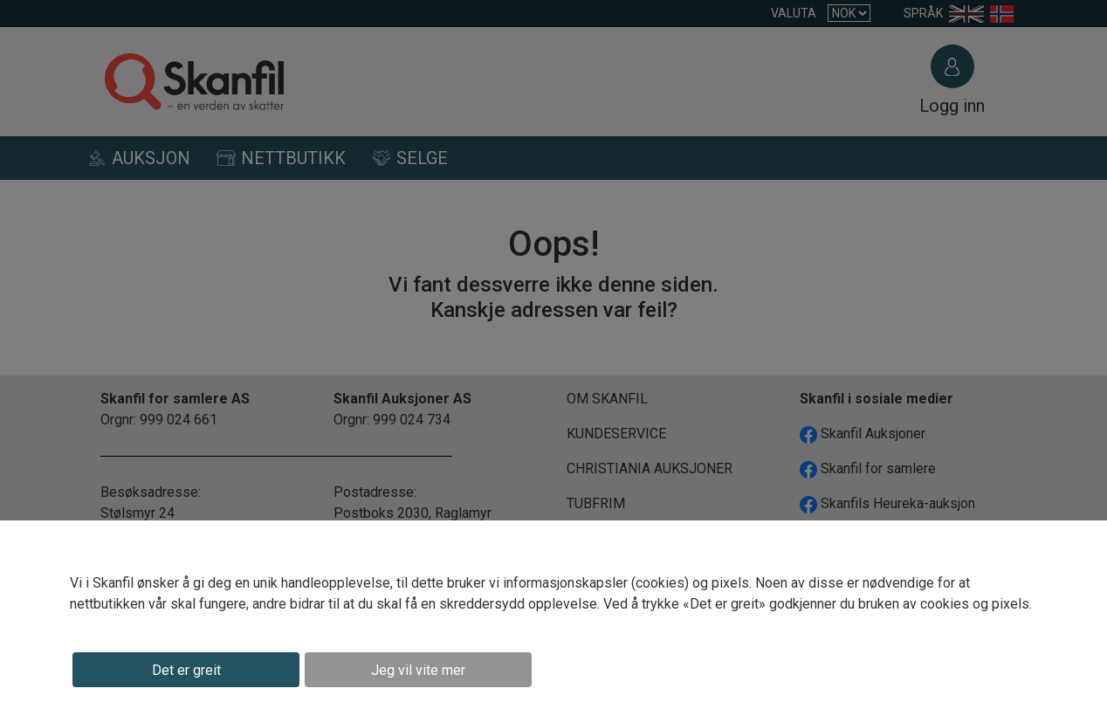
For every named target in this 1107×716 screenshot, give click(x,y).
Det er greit (186, 670)
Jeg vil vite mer (418, 670)
